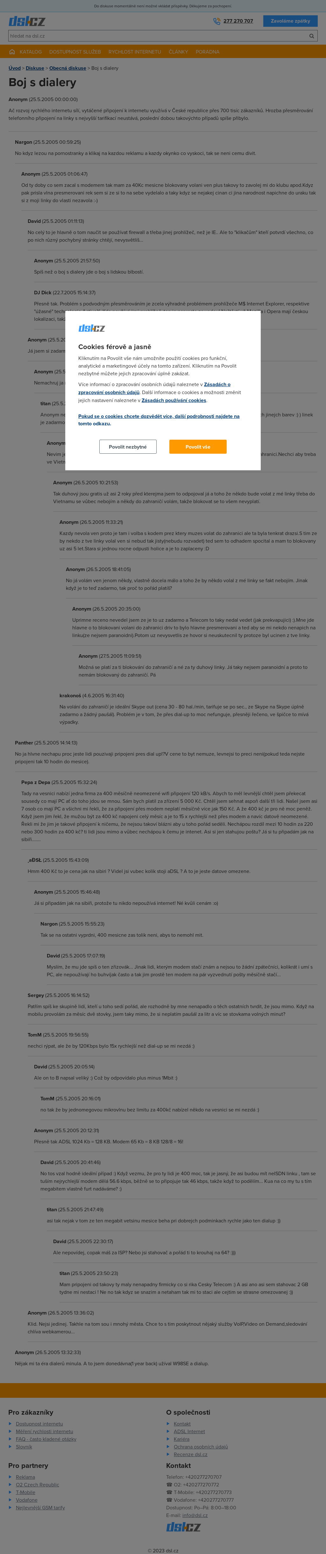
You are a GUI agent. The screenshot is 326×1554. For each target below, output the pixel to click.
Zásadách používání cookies (174, 400)
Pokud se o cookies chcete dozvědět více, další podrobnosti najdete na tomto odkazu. (159, 420)
